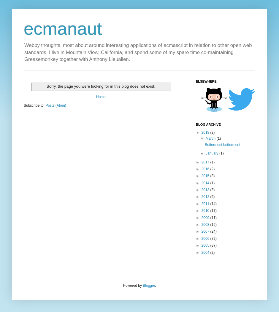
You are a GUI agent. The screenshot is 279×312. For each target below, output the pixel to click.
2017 (206, 162)
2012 (206, 197)
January (212, 153)
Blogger (149, 285)
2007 (206, 231)
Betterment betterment (222, 145)
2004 (206, 252)
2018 (206, 132)
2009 (206, 218)
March (211, 138)
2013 (206, 190)
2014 (206, 183)
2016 (206, 169)
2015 (206, 176)
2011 (206, 204)
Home (101, 97)
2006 (206, 239)
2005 (206, 245)
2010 (206, 211)
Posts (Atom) (55, 105)
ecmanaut (63, 29)
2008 (206, 225)
